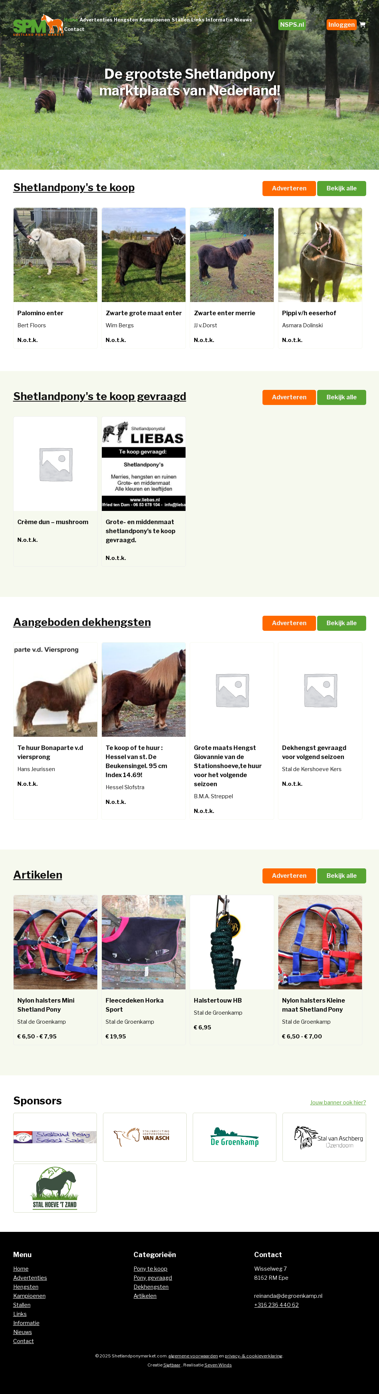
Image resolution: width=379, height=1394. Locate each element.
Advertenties (96, 20)
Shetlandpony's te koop (74, 187)
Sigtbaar (172, 1365)
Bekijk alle (342, 188)
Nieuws (243, 20)
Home (71, 20)
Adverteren (289, 188)
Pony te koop (150, 1268)
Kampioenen (155, 20)
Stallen (181, 20)
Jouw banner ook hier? (338, 1102)
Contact (74, 29)
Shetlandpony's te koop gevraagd (99, 396)
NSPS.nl (292, 24)
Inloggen (341, 24)
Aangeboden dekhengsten (82, 622)
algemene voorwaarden (193, 1356)
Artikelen (37, 874)
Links (197, 20)
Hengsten (126, 20)
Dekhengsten (151, 1287)
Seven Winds (218, 1365)
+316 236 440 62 (276, 1305)
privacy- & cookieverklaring (253, 1356)
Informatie (219, 20)
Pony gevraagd (152, 1277)
